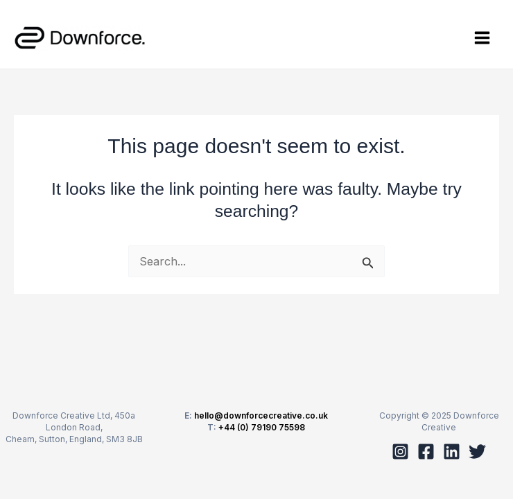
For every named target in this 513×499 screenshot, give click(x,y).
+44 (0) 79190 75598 (261, 427)
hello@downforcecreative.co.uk (261, 415)
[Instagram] (400, 451)
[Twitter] (477, 451)
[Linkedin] (451, 451)
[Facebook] (426, 451)
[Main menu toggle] (481, 38)
